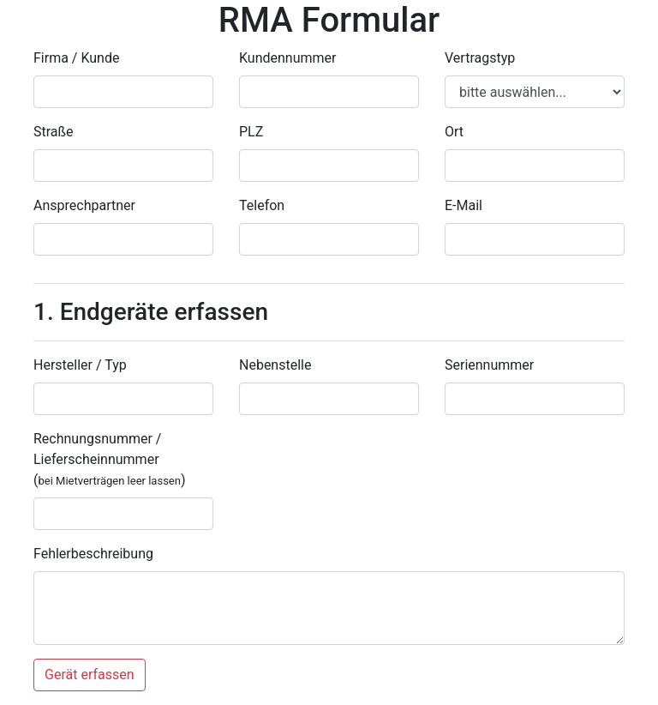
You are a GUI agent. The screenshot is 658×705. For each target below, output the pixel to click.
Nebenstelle (275, 365)
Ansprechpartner (84, 205)
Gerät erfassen (90, 674)
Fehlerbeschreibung (93, 553)
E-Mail (463, 205)
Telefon (261, 205)
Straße (53, 132)
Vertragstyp (480, 58)
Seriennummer (489, 365)
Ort (454, 132)
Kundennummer (287, 58)
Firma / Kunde (76, 58)
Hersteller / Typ (80, 365)
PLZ (251, 132)
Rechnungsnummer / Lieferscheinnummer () (109, 459)
